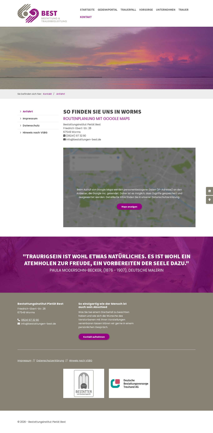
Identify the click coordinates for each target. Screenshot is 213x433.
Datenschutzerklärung (50, 360)
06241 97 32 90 (30, 320)
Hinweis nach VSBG (35, 132)
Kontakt (86, 17)
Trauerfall (128, 9)
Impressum (30, 118)
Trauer (183, 9)
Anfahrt (60, 93)
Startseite (87, 9)
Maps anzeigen (129, 206)
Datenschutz (31, 125)
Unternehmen (165, 9)
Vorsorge (146, 9)
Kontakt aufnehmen (94, 336)
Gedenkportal (107, 9)
